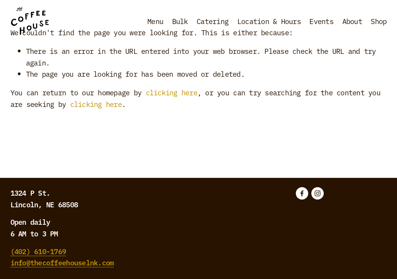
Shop (379, 21)
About (352, 21)
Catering (212, 21)
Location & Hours (269, 21)
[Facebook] (302, 193)
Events (321, 21)
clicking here (171, 92)
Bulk (180, 21)
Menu (155, 21)
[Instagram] (317, 193)
